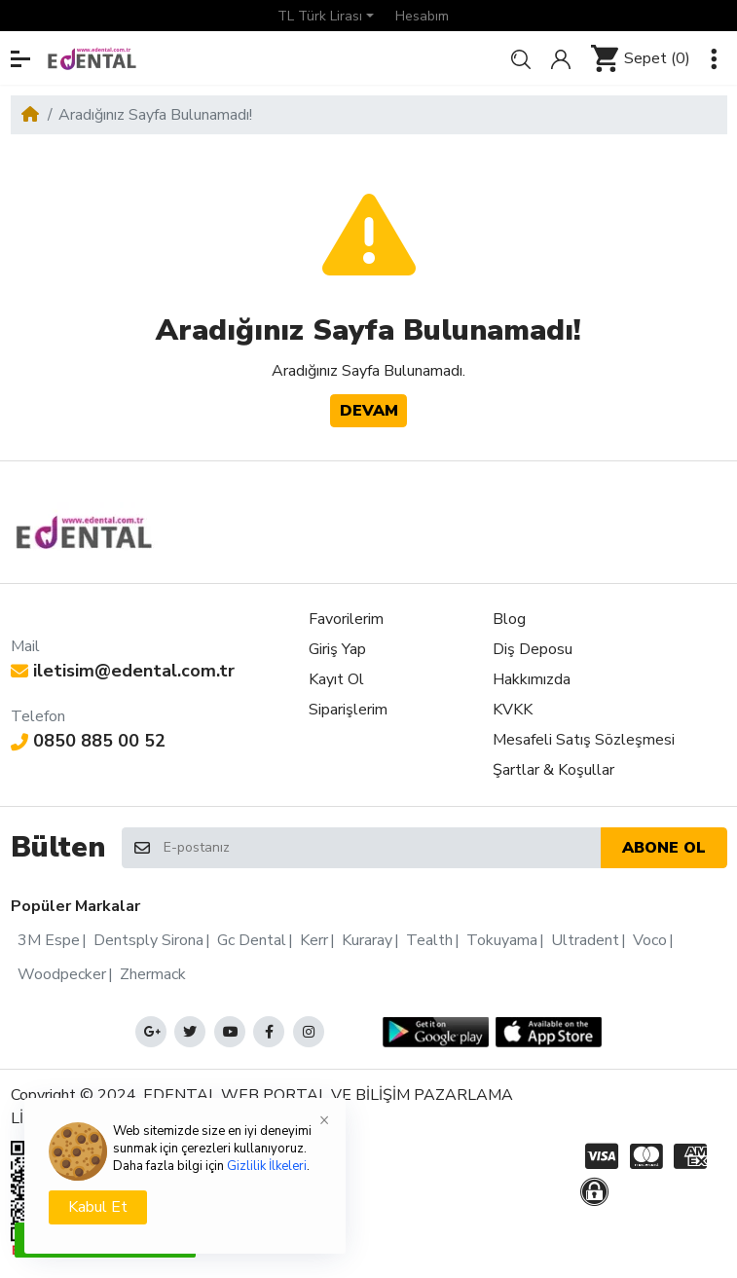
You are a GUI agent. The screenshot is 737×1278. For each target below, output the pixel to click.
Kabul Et (98, 1207)
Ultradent (585, 940)
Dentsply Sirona (148, 940)
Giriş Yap (337, 649)
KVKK (513, 709)
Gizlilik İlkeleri (267, 1166)
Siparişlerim (348, 709)
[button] (326, 15)
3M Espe (49, 940)
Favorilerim (346, 619)
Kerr (314, 940)
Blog (509, 619)
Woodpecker (62, 974)
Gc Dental (251, 940)
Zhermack (153, 974)
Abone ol (664, 847)
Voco (650, 940)
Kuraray (367, 940)
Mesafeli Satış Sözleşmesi (584, 739)
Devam (369, 410)
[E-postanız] (381, 848)
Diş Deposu (532, 649)
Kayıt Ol (336, 679)
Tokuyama (501, 940)
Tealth (429, 940)
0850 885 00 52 (88, 740)
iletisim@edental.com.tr (123, 670)
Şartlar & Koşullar (553, 770)
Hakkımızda (532, 679)
